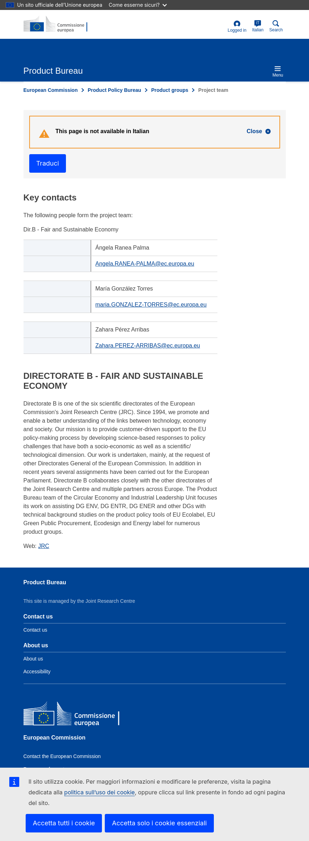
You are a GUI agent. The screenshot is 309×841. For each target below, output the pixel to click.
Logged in (237, 26)
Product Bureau (45, 582)
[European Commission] (75, 714)
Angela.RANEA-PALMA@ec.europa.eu (145, 264)
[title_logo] (58, 24)
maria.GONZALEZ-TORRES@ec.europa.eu (151, 305)
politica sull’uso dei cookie (99, 792)
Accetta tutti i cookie (64, 823)
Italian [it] (257, 26)
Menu (277, 71)
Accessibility (37, 671)
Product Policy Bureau (114, 90)
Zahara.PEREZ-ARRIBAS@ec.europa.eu (148, 346)
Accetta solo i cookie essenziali (159, 823)
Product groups (169, 90)
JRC (43, 546)
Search (276, 26)
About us (33, 659)
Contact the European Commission (62, 756)
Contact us (35, 630)
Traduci (47, 163)
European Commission (51, 90)
